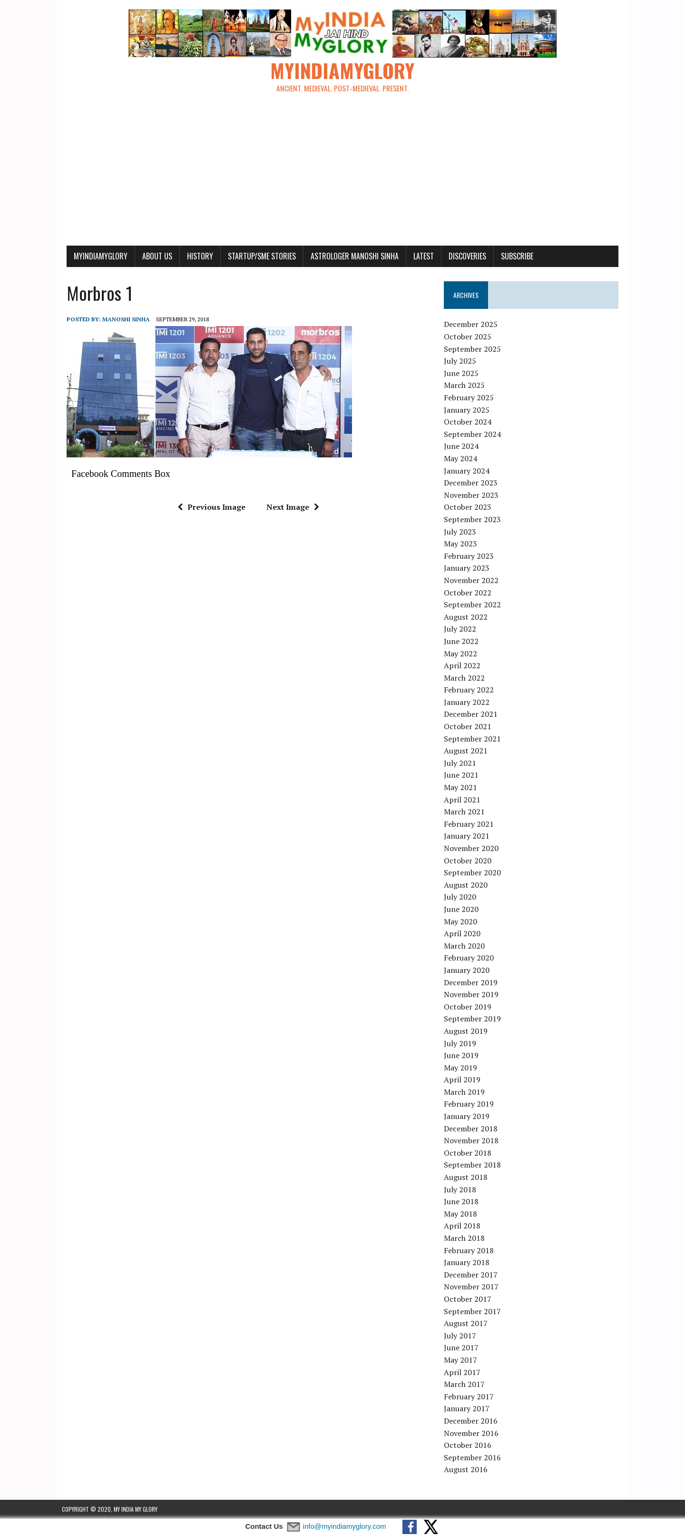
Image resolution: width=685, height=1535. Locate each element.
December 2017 (472, 1274)
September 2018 (473, 1165)
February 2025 (470, 398)
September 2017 (473, 1311)
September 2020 (473, 873)
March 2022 (465, 678)
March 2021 (465, 812)
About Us (152, 256)
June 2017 (462, 1348)
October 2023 (469, 507)
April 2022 (463, 666)
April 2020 (463, 934)
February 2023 (470, 556)
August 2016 (467, 1470)
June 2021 (462, 775)
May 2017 (462, 1360)
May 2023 (462, 544)
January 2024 (468, 470)
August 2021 (467, 751)
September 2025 (473, 349)
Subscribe (512, 256)
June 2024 (462, 446)
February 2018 (470, 1250)
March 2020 (465, 946)
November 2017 (472, 1287)
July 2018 (461, 1189)
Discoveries (462, 256)
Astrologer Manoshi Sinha (350, 256)
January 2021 (468, 836)
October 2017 (469, 1299)
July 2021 (461, 763)
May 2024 (462, 459)
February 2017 (470, 1396)
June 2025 (462, 373)
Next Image (290, 507)
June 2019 (462, 1055)
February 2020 (470, 958)
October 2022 (469, 592)
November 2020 (472, 848)
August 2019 (467, 1031)
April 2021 (463, 799)
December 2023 (472, 483)
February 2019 (470, 1104)
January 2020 (468, 970)
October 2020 (469, 860)
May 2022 (462, 653)
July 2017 (461, 1335)
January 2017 (468, 1409)
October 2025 (469, 337)
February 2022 (470, 690)
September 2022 (473, 605)
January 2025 (468, 410)
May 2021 (462, 787)
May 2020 (462, 921)
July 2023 (461, 531)
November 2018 (472, 1141)
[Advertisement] (342, 174)
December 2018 (472, 1128)
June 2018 (462, 1202)
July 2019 (461, 1043)
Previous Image (210, 507)
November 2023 (472, 495)
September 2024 (473, 434)
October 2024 (469, 422)
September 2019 (473, 1019)
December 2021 (472, 714)
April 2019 (463, 1080)
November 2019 (472, 995)
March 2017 (465, 1384)
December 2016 (472, 1421)
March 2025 (465, 385)
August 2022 (467, 617)
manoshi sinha (121, 319)
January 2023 (468, 568)
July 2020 (461, 897)
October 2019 (469, 1006)
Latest (419, 256)
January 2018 (468, 1263)
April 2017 (463, 1372)
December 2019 (472, 982)
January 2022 (468, 702)
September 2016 (473, 1457)
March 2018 (465, 1238)
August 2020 (467, 885)
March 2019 (465, 1092)
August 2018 (467, 1177)
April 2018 (463, 1226)
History (195, 256)
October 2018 (469, 1153)
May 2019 (462, 1067)
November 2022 (472, 580)
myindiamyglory (96, 256)
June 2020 (462, 909)
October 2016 (469, 1445)
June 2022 (462, 641)
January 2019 (468, 1116)
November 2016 (472, 1433)
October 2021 (469, 727)
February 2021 (470, 824)
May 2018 (462, 1214)
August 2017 (467, 1323)
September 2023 (473, 520)
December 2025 (472, 324)
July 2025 (461, 361)
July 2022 (461, 629)
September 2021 (473, 738)
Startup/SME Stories (257, 256)
